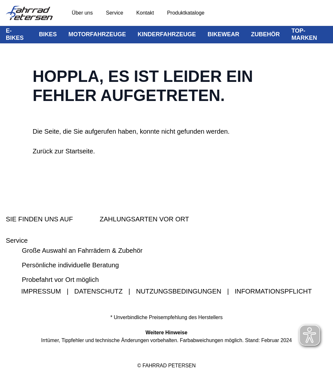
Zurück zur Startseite (63, 151)
